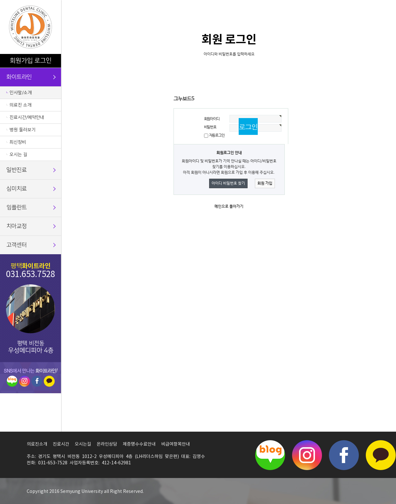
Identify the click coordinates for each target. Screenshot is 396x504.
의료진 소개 (20, 105)
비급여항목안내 (175, 444)
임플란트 (16, 207)
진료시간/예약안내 (27, 117)
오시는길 (83, 444)
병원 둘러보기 (23, 129)
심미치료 (16, 189)
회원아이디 (212, 119)
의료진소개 (37, 444)
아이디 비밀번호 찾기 (228, 183)
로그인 (42, 60)
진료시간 (61, 444)
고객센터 (16, 245)
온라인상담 (107, 444)
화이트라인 (19, 77)
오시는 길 (18, 154)
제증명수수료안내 (139, 444)
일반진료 (16, 170)
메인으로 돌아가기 (229, 206)
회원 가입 (264, 183)
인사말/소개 (21, 92)
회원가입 (21, 60)
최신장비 (18, 142)
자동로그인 (217, 135)
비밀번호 (210, 127)
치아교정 (16, 226)
